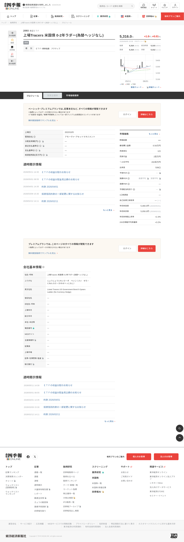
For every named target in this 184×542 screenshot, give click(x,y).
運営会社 (12, 524)
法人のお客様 (166, 456)
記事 (34, 16)
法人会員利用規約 (113, 527)
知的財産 (103, 524)
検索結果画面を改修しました (38, 5)
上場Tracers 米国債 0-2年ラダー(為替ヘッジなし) (39, 23)
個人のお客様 (139, 456)
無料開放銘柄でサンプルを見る (42, 120)
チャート (154, 6)
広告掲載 (40, 524)
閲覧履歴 (144, 6)
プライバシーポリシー (85, 524)
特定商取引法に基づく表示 (123, 524)
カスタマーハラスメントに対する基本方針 (157, 524)
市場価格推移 (72, 95)
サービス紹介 (26, 524)
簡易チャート (136, 87)
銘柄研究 (57, 16)
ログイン (175, 6)
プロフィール (32, 96)
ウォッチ (165, 6)
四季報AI (149, 16)
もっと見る (107, 210)
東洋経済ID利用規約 (72, 527)
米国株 (126, 16)
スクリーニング (80, 16)
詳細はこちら (147, 114)
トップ (11, 16)
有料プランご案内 (172, 16)
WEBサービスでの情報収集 (60, 524)
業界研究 (103, 16)
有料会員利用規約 (93, 527)
